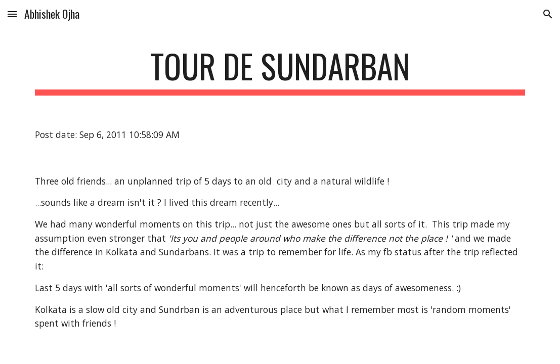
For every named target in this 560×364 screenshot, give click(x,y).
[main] (280, 71)
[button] (12, 14)
